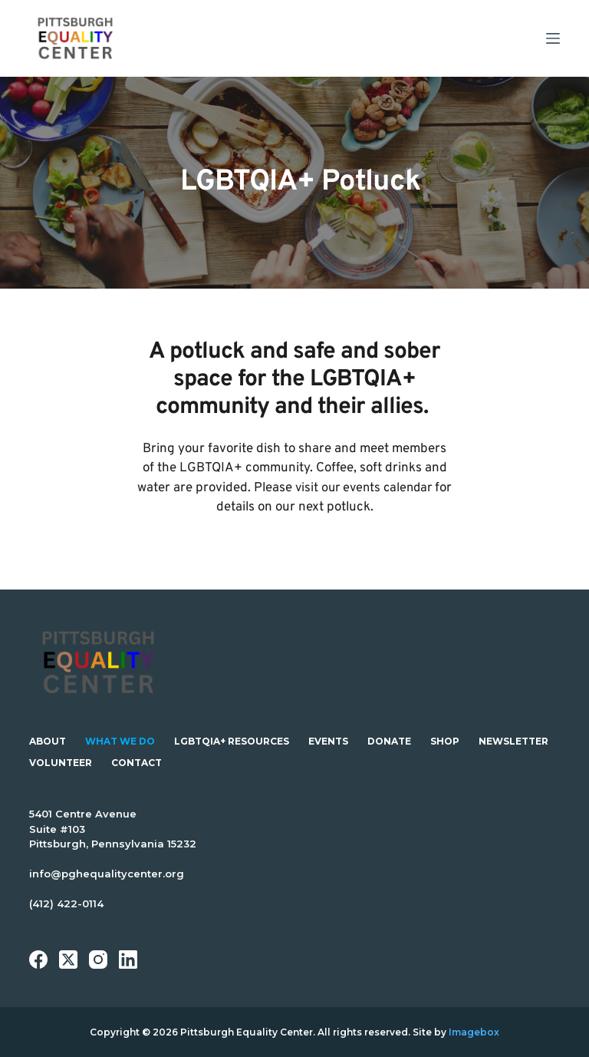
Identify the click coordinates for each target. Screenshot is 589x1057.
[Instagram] (98, 959)
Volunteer (60, 762)
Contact (136, 762)
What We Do (120, 741)
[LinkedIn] (128, 959)
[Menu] (553, 38)
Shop (444, 741)
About (47, 741)
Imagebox (474, 1032)
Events (328, 741)
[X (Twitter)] (68, 959)
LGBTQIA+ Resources (231, 741)
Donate (389, 741)
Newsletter (513, 741)
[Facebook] (38, 959)
